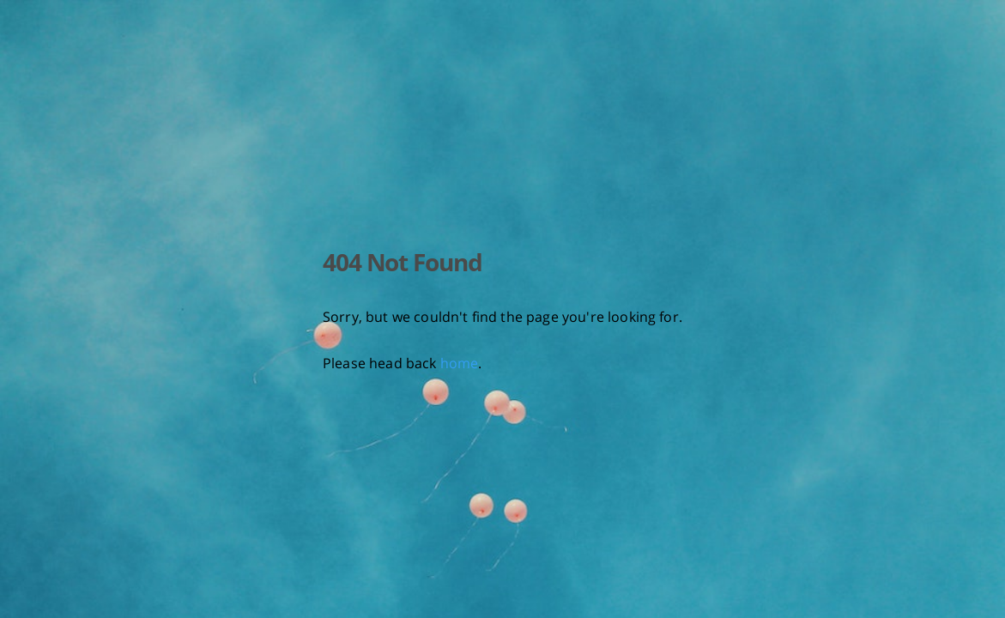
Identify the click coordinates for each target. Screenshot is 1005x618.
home (459, 363)
